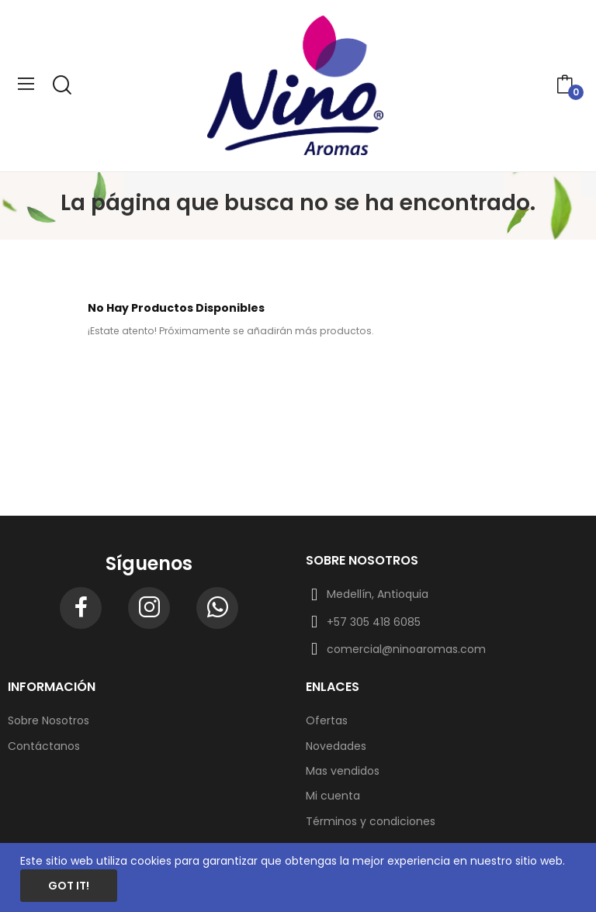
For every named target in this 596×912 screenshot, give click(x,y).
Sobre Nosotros (48, 720)
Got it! (68, 885)
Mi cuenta (333, 795)
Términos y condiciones (370, 821)
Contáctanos (44, 746)
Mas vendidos (342, 771)
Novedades (336, 746)
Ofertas (327, 720)
